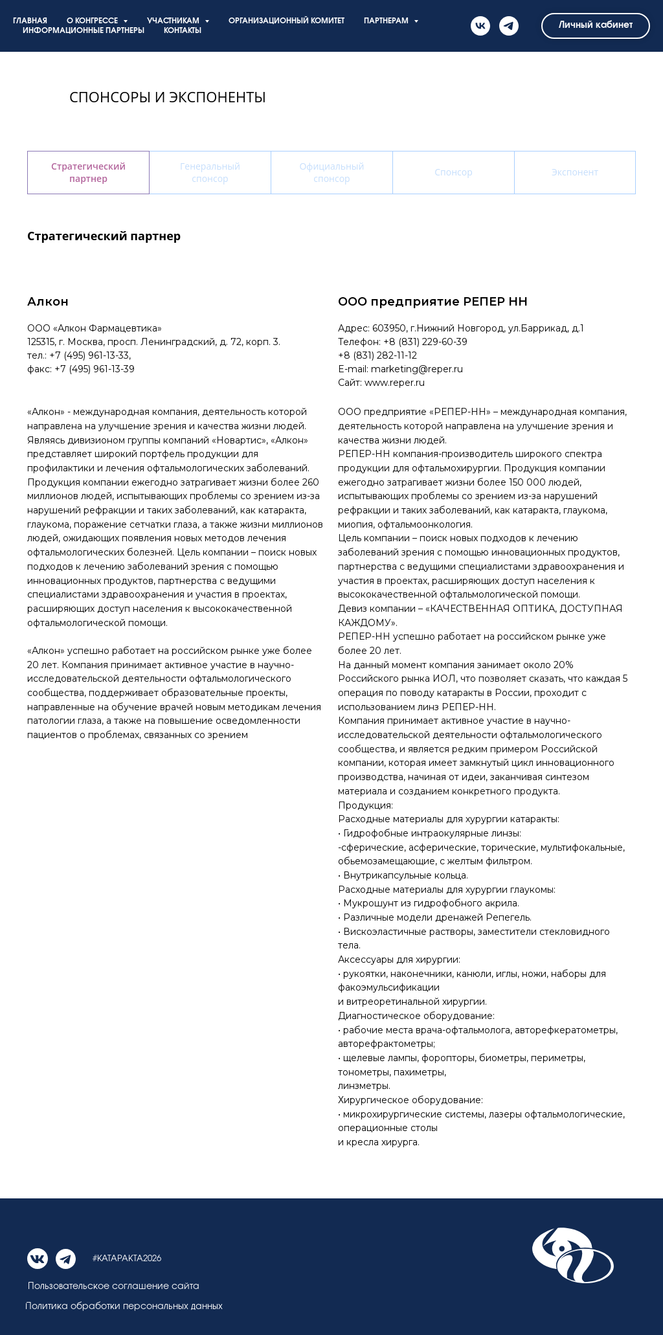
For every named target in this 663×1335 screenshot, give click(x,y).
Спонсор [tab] (453, 172)
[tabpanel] (331, 221)
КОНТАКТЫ (182, 30)
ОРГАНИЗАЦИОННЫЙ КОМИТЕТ (286, 21)
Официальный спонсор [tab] (331, 172)
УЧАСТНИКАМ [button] (174, 21)
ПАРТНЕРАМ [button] (387, 21)
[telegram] (509, 26)
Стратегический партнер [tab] (88, 172)
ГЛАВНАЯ (30, 21)
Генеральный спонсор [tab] (210, 172)
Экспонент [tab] (575, 172)
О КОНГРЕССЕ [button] (93, 21)
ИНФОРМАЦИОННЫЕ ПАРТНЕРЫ (83, 30)
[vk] (480, 26)
